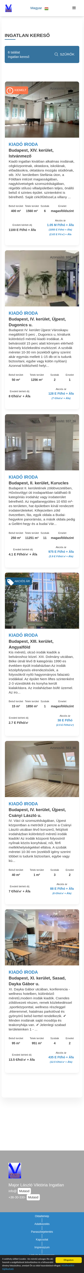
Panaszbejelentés (42, 1231)
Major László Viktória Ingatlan (36, 1185)
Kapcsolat (42, 1239)
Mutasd (24, 1191)
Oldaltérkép (42, 1216)
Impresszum (42, 1247)
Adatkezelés (42, 1224)
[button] (39, 8)
